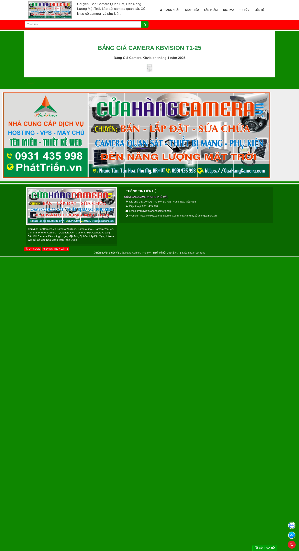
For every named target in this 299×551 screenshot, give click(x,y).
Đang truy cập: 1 (55, 543)
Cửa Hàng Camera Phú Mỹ (134, 546)
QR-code (32, 543)
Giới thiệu (192, 9)
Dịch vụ (228, 9)
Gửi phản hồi (265, 548)
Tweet (30, 377)
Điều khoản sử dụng (193, 546)
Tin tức (244, 9)
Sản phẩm (211, 9)
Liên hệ (259, 9)
